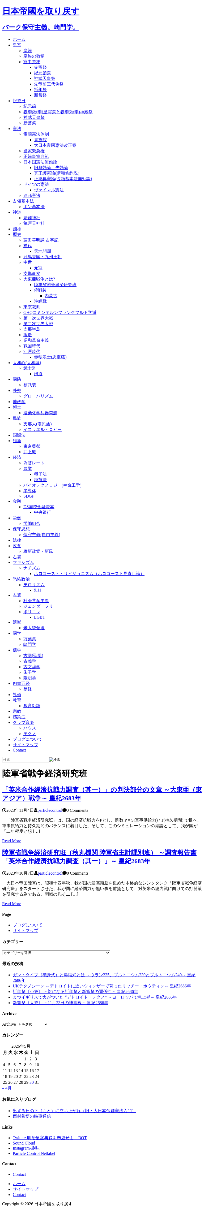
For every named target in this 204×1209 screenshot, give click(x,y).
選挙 (17, 622)
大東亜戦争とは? (39, 279)
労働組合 (31, 523)
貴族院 (40, 139)
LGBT (39, 617)
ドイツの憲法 (36, 184)
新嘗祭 (40, 95)
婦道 (38, 374)
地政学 (19, 401)
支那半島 (31, 329)
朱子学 (29, 672)
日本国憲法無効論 (40, 162)
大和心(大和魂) (27, 362)
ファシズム (23, 562)
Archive (9, 1024)
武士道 (29, 368)
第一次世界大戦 (38, 318)
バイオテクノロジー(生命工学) (52, 485)
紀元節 (29, 106)
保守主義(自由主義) (41, 534)
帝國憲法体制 (36, 134)
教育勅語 (31, 705)
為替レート (34, 463)
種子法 (40, 474)
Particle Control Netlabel (34, 1153)
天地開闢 (42, 251)
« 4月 (7, 1088)
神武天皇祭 (44, 78)
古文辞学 (31, 666)
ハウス (29, 728)
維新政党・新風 (38, 551)
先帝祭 (40, 67)
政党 (17, 545)
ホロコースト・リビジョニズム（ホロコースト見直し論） (89, 573)
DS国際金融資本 (38, 506)
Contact (19, 750)
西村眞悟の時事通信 (32, 1116)
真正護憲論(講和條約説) (56, 173)
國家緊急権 (34, 151)
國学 (17, 633)
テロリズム (34, 584)
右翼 (17, 557)
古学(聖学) (33, 655)
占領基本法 (23, 201)
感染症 (19, 717)
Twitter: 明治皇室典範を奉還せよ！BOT (50, 1137)
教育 (17, 700)
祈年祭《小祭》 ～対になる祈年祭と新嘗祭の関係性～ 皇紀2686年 (75, 991)
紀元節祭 (42, 73)
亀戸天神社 (34, 223)
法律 (17, 540)
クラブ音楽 (23, 722)
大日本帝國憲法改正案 (55, 145)
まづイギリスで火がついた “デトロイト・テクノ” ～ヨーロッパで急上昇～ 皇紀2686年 (95, 997)
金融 (17, 501)
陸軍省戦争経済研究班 (55, 284)
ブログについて (27, 739)
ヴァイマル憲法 (49, 190)
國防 (17, 379)
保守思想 (21, 529)
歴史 (17, 234)
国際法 (19, 435)
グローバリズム (38, 396)
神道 (17, 212)
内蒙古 (51, 295)
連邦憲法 (31, 195)
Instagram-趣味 (26, 1148)
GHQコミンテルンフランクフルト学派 (59, 312)
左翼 (17, 595)
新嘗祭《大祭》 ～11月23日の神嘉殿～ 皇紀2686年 (60, 1002)
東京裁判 (31, 307)
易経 (27, 689)
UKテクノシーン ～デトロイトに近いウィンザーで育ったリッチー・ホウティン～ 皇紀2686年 (102, 986)
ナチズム (31, 568)
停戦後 (40, 290)
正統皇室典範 (36, 156)
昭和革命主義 (36, 340)
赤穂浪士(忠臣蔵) (50, 357)
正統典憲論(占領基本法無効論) (63, 178)
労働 (17, 518)
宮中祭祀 (31, 61)
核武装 (29, 385)
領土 (17, 407)
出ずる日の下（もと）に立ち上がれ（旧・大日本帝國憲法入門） (74, 1110)
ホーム (19, 39)
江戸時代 (31, 351)
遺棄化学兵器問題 (40, 413)
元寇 (38, 268)
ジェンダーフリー (40, 606)
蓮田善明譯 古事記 (40, 240)
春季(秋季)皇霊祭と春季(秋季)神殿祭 (58, 112)
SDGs (28, 496)
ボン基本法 (34, 206)
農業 (27, 468)
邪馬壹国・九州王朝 (42, 256)
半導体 (29, 491)
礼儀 (17, 694)
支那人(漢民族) (37, 424)
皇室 (17, 45)
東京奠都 (31, 446)
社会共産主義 (36, 600)
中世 (27, 262)
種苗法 (40, 479)
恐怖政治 (21, 579)
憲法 (17, 128)
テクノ (29, 733)
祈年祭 (40, 89)
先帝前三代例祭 (49, 84)
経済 (17, 457)
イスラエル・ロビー (42, 429)
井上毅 (29, 452)
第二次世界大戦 (38, 323)
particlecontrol (49, 810)
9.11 (37, 590)
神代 (27, 245)
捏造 (27, 335)
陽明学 (29, 678)
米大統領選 (34, 627)
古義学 (29, 661)
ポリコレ (31, 612)
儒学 (17, 650)
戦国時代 (31, 346)
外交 (17, 390)
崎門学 (29, 644)
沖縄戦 (40, 301)
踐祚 (17, 229)
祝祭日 (19, 100)
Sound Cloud (24, 1143)
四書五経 (21, 683)
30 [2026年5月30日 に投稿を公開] (31, 1082)
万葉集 (29, 639)
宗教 (17, 711)
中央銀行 (42, 512)
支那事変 (31, 273)
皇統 (27, 50)
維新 (17, 440)
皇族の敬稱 (34, 56)
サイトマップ (25, 744)
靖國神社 (31, 217)
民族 (17, 418)
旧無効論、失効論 (51, 167)
